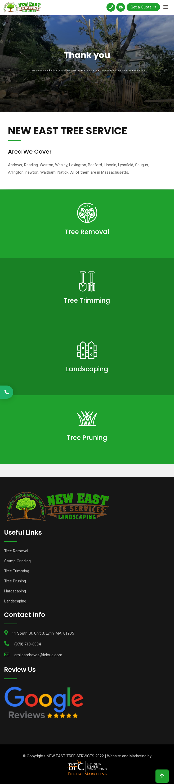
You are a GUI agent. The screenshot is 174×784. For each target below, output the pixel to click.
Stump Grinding (17, 561)
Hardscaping (15, 591)
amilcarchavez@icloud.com (38, 655)
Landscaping (87, 369)
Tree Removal (87, 231)
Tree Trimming (87, 300)
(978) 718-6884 (27, 644)
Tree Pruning (87, 437)
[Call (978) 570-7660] (6, 392)
